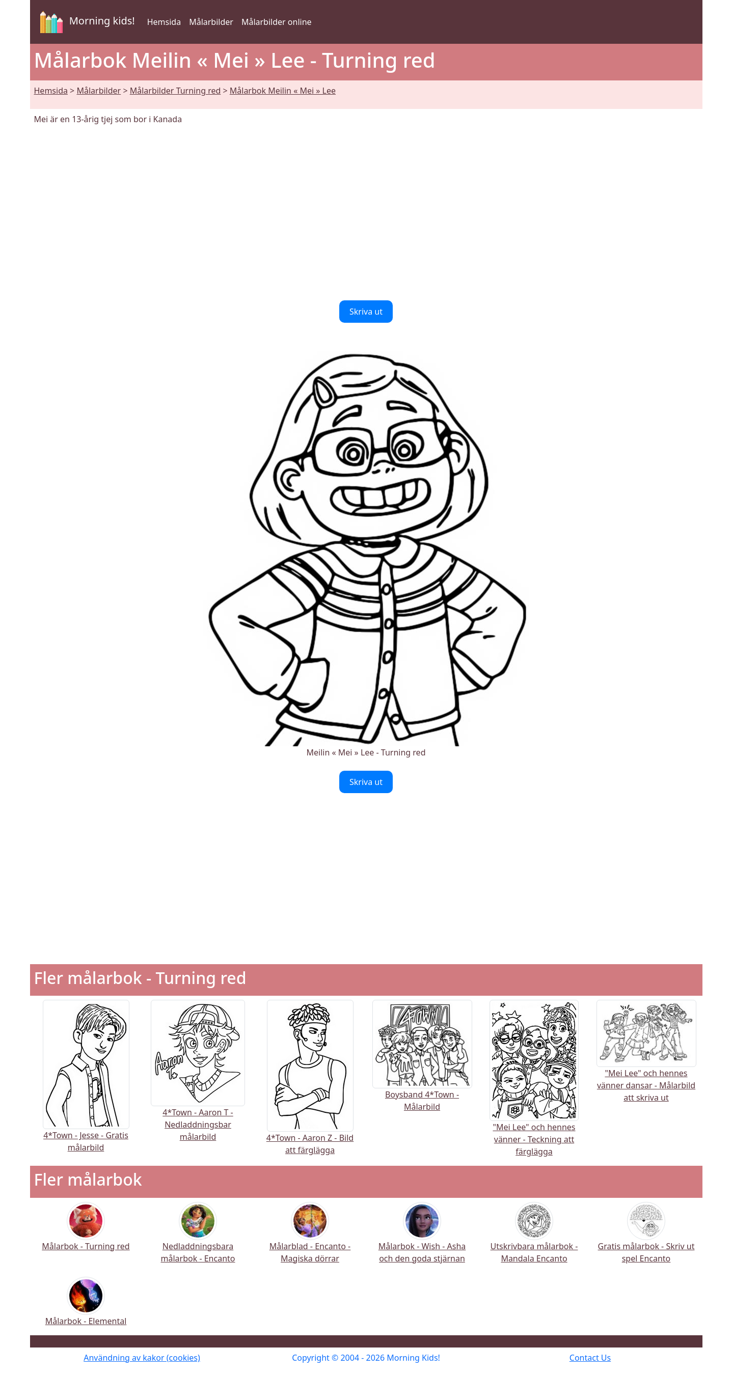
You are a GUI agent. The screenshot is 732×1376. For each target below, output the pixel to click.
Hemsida (164, 21)
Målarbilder (211, 21)
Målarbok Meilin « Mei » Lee (283, 90)
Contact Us (590, 1357)
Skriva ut (366, 311)
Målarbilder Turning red (175, 90)
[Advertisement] (366, 213)
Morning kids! (85, 22)
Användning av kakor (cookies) (142, 1357)
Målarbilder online (276, 21)
